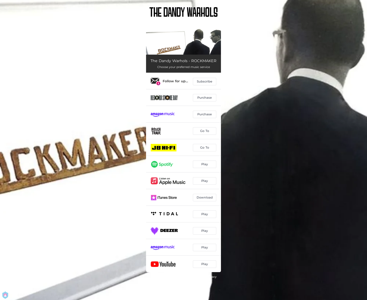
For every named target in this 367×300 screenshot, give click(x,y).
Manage (170, 286)
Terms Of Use (191, 281)
